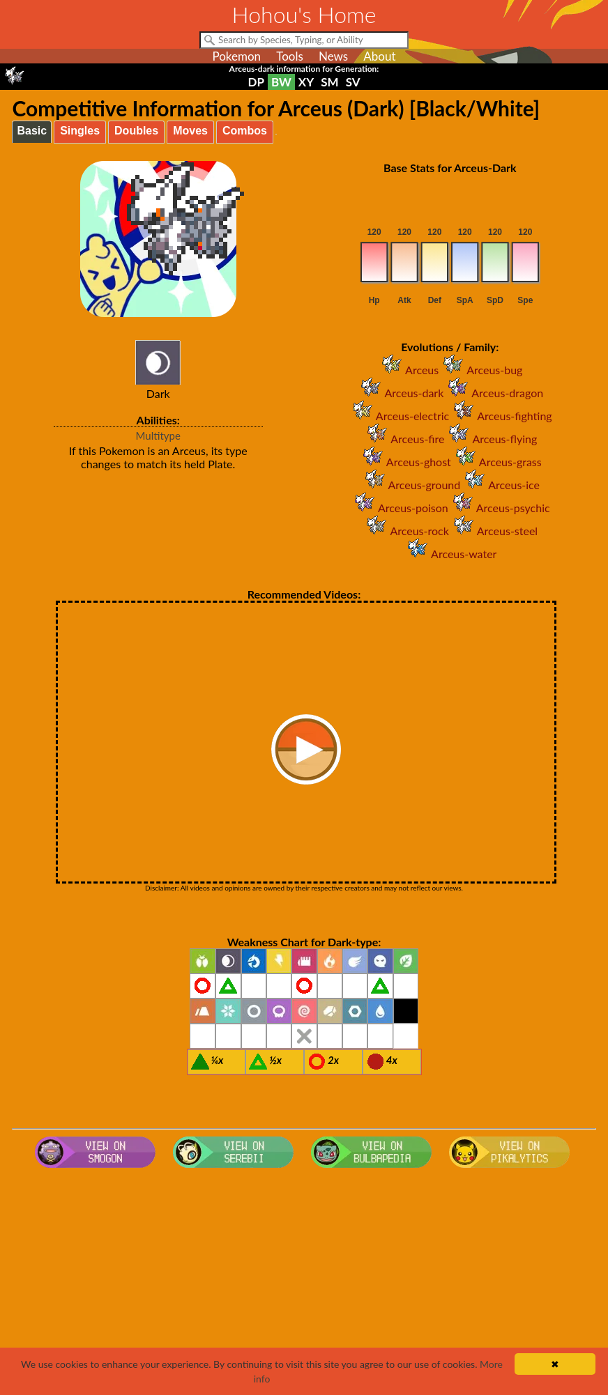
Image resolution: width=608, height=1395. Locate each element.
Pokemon (236, 56)
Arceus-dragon (493, 392)
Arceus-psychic (499, 507)
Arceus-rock (405, 530)
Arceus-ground (410, 484)
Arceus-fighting (500, 415)
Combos (244, 131)
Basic (32, 131)
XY (306, 82)
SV (353, 82)
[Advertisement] (304, 1284)
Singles (80, 131)
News (333, 56)
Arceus (408, 369)
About (379, 56)
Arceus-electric (398, 415)
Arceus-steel (493, 530)
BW (281, 82)
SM (329, 82)
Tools (289, 56)
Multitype (158, 435)
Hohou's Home (304, 14)
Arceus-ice (500, 484)
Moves (190, 131)
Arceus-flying (490, 438)
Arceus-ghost (404, 461)
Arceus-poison (399, 507)
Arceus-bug (480, 369)
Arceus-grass (496, 461)
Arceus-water (449, 553)
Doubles (136, 131)
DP (256, 82)
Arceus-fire (403, 438)
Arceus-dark (399, 392)
